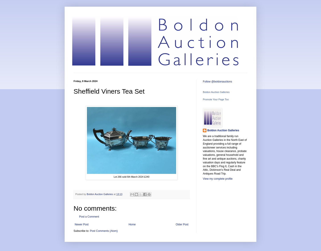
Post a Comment (89, 216)
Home (132, 224)
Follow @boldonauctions (217, 81)
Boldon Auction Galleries (216, 92)
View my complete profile (218, 178)
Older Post (182, 224)
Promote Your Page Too (216, 99)
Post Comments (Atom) (104, 230)
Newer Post (81, 224)
